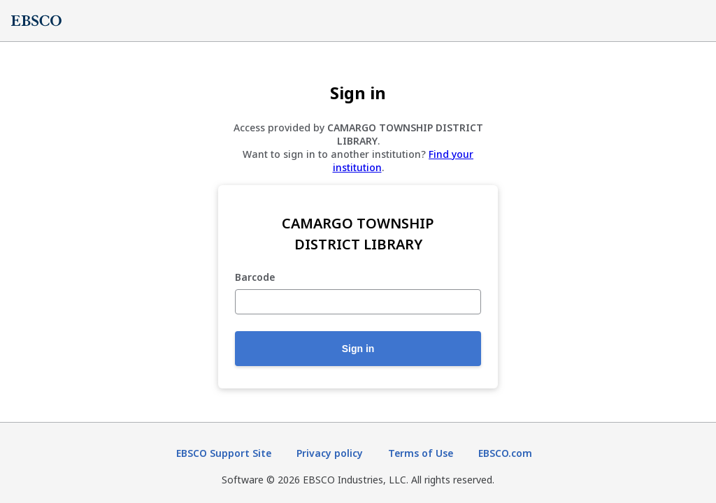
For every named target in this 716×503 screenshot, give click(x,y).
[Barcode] (358, 301)
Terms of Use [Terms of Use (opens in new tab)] (420, 453)
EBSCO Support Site (223, 453)
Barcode (255, 278)
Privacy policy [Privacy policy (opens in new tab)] (329, 453)
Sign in (358, 348)
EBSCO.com (505, 453)
